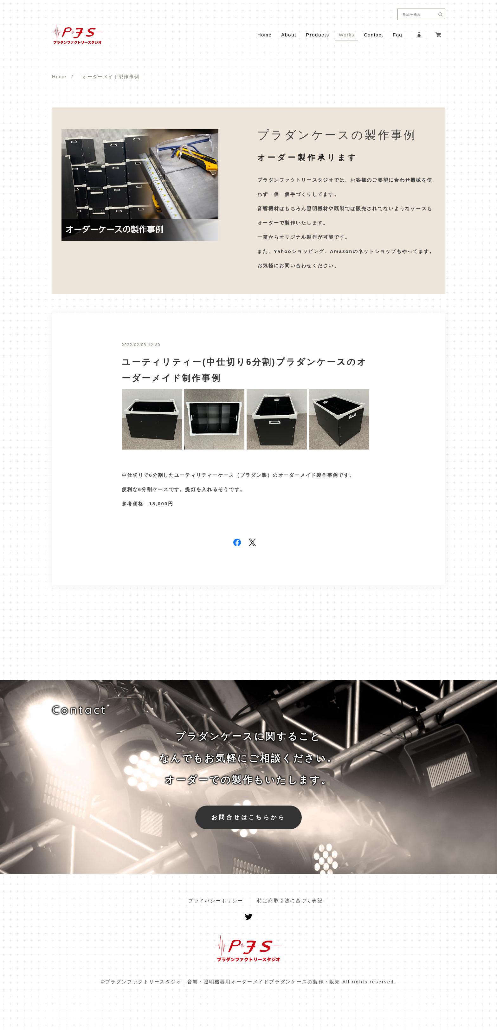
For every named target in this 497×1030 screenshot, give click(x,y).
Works (346, 34)
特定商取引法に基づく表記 (290, 900)
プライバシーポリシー (215, 900)
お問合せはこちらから (248, 817)
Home (264, 34)
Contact (373, 34)
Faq (397, 34)
